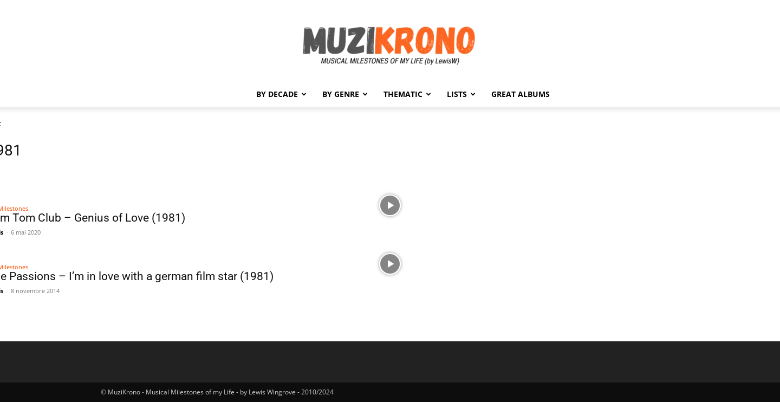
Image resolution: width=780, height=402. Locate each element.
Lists (461, 94)
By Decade (281, 94)
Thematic (407, 94)
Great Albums (520, 94)
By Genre (345, 94)
